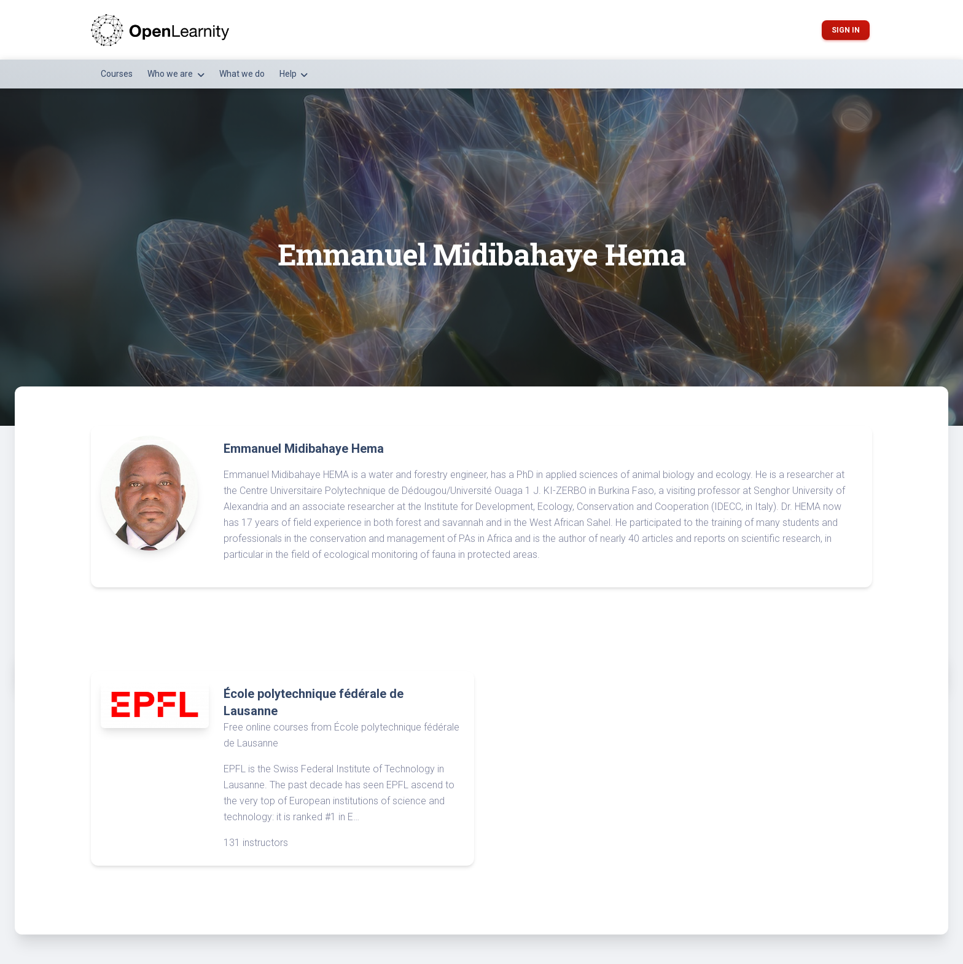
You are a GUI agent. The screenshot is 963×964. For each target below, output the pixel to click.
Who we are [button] (171, 74)
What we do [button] (242, 74)
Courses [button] (117, 74)
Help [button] (288, 74)
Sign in (846, 30)
